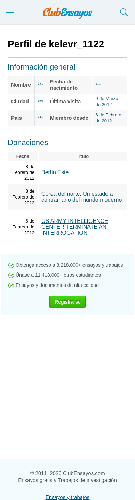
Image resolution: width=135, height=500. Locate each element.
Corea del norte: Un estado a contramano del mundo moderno (81, 197)
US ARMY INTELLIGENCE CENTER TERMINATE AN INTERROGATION (74, 227)
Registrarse (67, 302)
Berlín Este (55, 172)
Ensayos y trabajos (68, 497)
